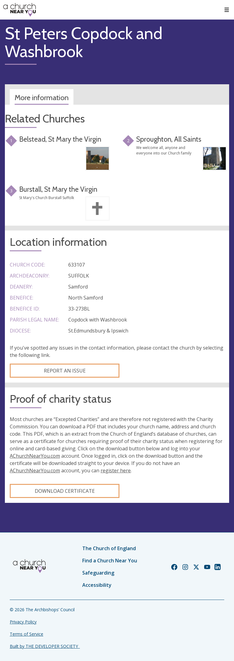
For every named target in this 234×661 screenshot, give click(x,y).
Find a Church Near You (109, 560)
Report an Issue (65, 370)
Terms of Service (26, 634)
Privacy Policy (23, 622)
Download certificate (65, 491)
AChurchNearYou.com (35, 455)
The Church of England (109, 548)
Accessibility (97, 585)
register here (116, 470)
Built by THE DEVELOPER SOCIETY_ (45, 646)
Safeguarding (98, 572)
